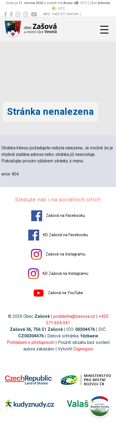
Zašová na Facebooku (58, 215)
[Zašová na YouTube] (34, 14)
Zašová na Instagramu (58, 254)
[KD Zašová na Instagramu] (25, 14)
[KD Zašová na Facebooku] (11, 14)
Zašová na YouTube (58, 293)
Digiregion (83, 349)
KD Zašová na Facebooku (58, 235)
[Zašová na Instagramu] (17, 14)
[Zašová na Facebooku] (5, 14)
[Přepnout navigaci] (104, 29)
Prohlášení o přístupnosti (30, 342)
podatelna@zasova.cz (74, 316)
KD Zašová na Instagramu (58, 273)
